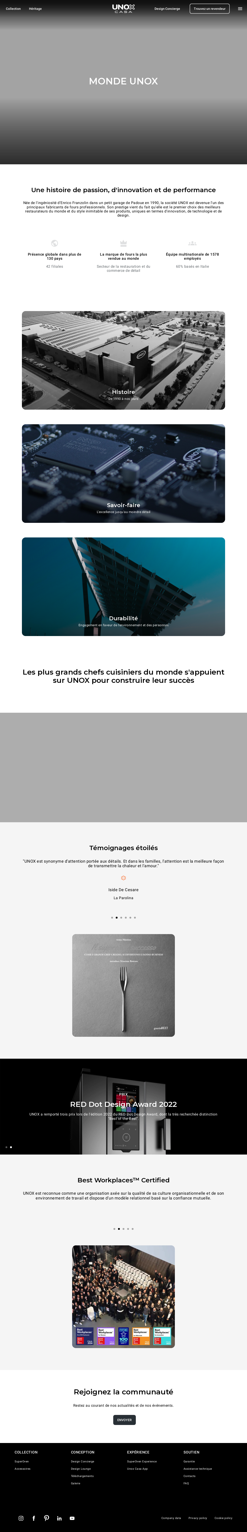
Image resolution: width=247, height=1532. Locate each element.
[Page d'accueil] (123, 8)
